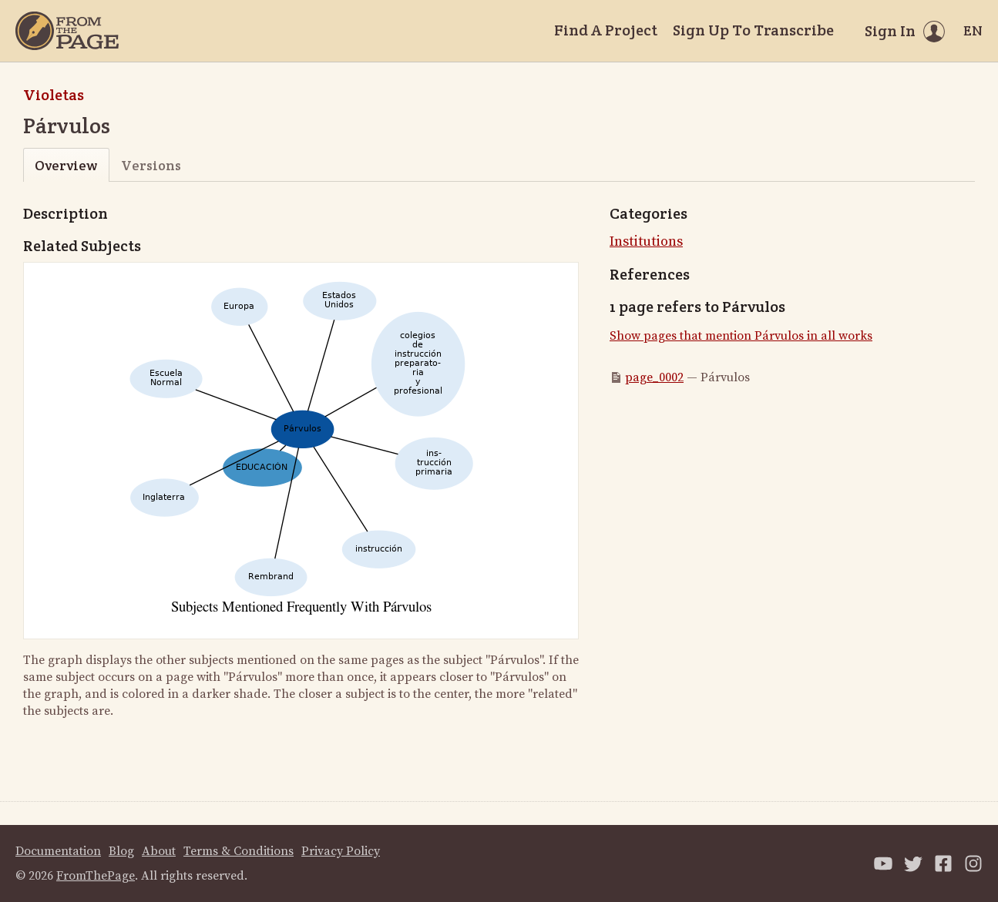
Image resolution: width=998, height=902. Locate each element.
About (159, 851)
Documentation (58, 851)
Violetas (53, 95)
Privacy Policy (340, 851)
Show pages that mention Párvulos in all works (741, 336)
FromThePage (95, 876)
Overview (66, 165)
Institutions (646, 241)
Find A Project (605, 30)
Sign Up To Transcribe (753, 30)
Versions (151, 165)
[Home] (67, 31)
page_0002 (654, 377)
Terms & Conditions (238, 851)
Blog (121, 851)
